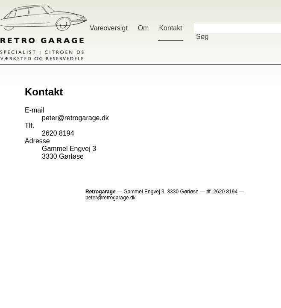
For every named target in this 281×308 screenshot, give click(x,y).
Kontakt (170, 28)
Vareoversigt (109, 28)
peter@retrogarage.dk (75, 117)
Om (143, 28)
